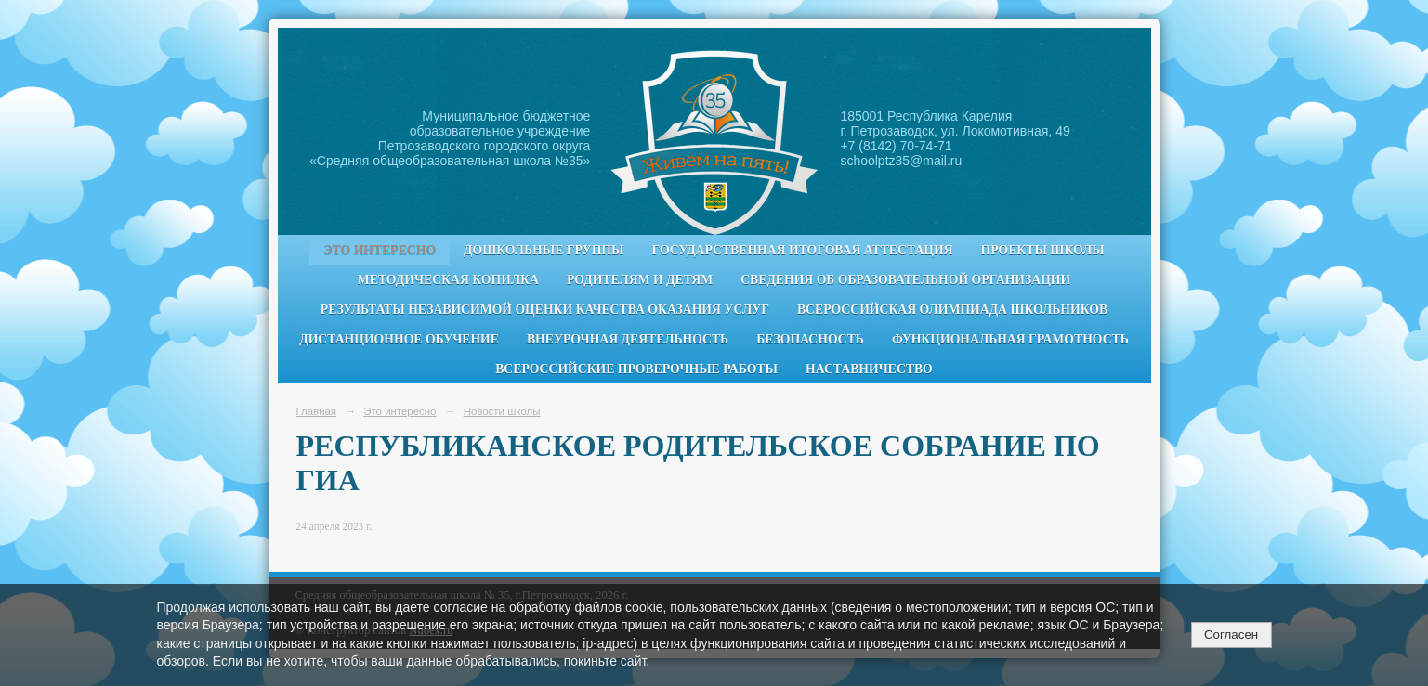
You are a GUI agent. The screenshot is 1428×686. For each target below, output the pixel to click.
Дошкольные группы (543, 250)
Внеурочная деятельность (627, 339)
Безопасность (810, 339)
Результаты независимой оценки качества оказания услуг (545, 310)
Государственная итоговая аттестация (802, 250)
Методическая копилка (448, 280)
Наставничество (869, 369)
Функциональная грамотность (1010, 339)
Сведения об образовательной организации (905, 280)
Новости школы (502, 411)
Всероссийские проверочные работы (636, 369)
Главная (316, 411)
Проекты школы (1043, 250)
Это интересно (379, 250)
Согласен (1231, 634)
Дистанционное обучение (399, 339)
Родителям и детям (640, 280)
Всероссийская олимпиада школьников (952, 310)
